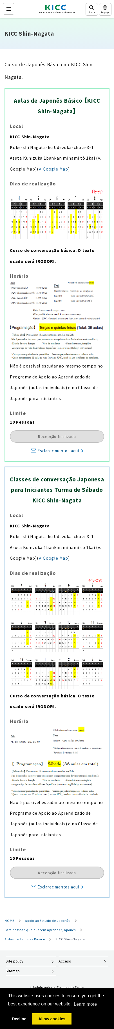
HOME (9, 920)
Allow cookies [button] (51, 1019)
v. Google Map (53, 169)
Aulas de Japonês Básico (25, 939)
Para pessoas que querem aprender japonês (40, 930)
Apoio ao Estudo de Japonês (47, 920)
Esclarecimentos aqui (57, 450)
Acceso (65, 961)
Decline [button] (19, 1019)
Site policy (14, 961)
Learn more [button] (85, 1004)
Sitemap (13, 970)
